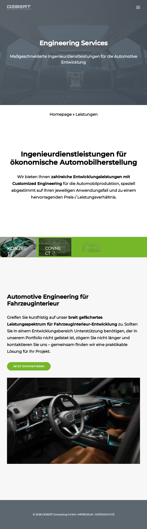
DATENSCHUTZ (104, 514)
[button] (138, 7)
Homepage (61, 114)
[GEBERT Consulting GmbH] (19, 7)
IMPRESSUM (85, 514)
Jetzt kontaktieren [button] (28, 366)
